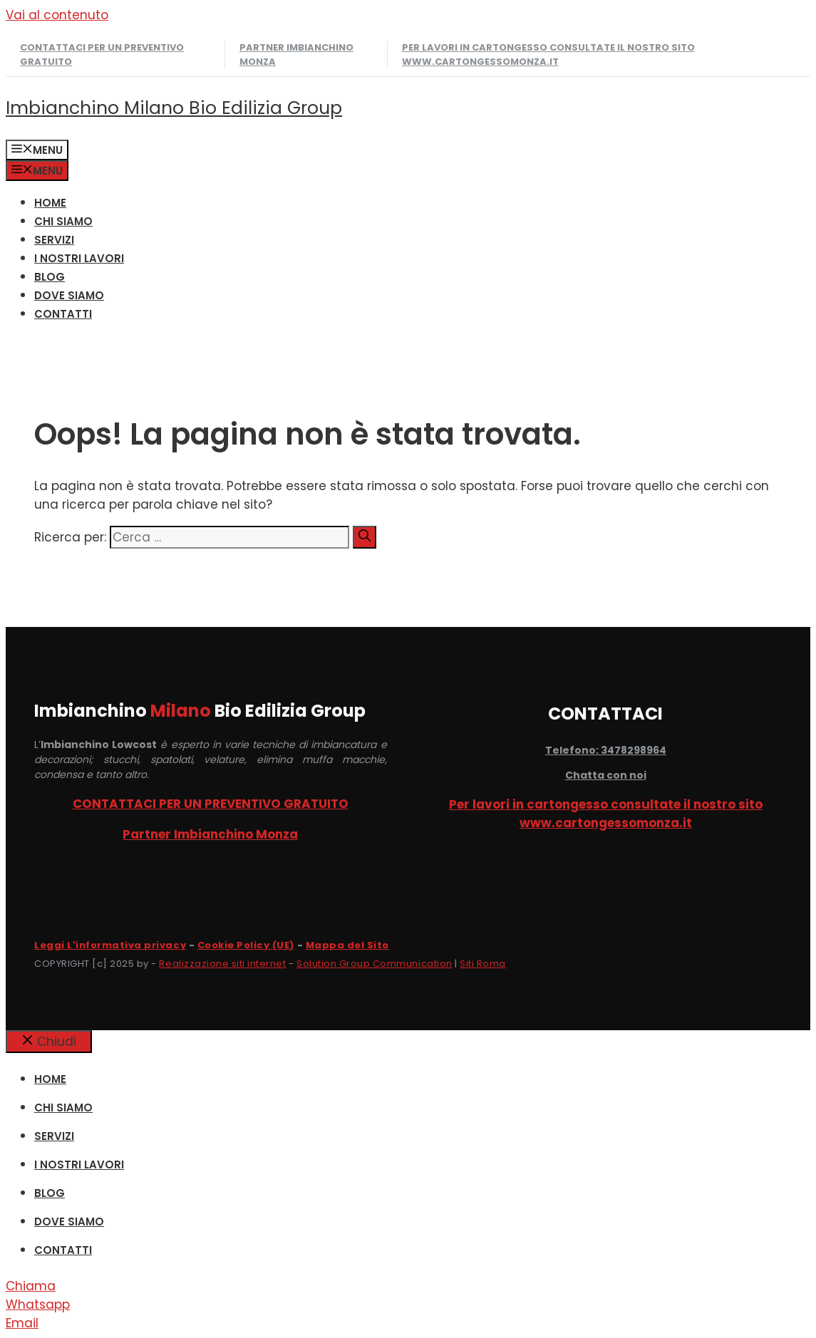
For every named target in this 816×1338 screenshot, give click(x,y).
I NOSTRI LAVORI (79, 258)
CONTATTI (63, 313)
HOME (50, 202)
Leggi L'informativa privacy (110, 945)
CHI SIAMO (63, 221)
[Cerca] (364, 537)
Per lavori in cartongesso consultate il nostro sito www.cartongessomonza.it (548, 54)
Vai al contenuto (57, 15)
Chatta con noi (605, 775)
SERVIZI (54, 239)
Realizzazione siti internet (222, 963)
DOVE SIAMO (69, 295)
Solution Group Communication (374, 963)
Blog (49, 276)
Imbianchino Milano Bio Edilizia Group (174, 107)
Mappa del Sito (347, 945)
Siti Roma (483, 963)
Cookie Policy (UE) (245, 945)
